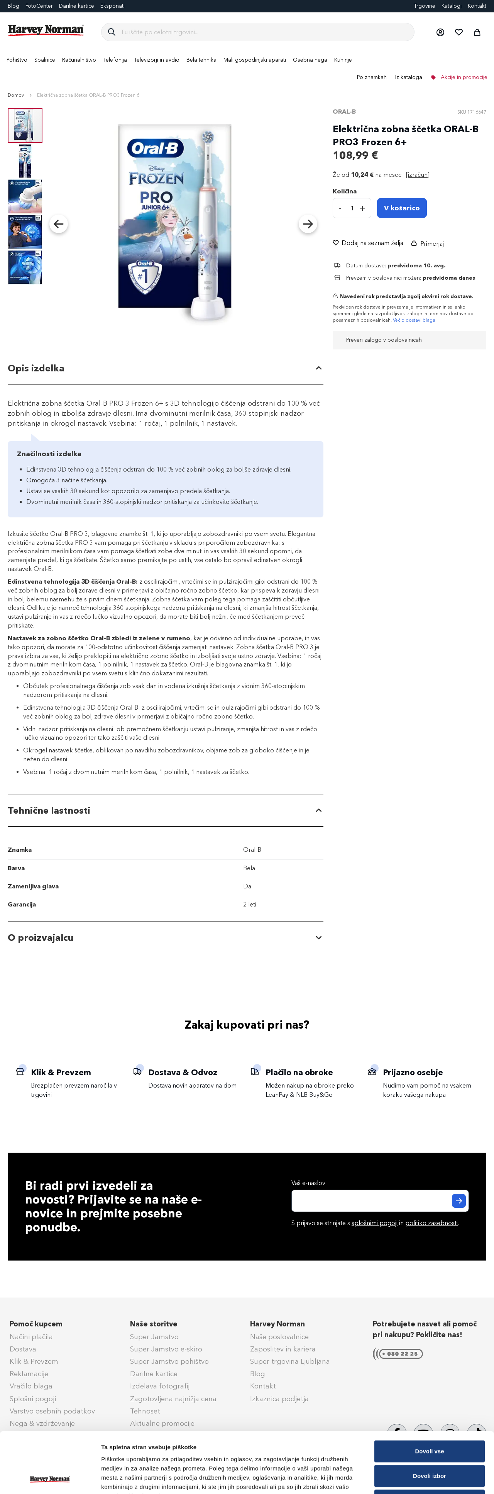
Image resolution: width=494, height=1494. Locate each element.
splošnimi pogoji (375, 1223)
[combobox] (264, 32)
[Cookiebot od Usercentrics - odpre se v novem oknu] (50, 1479)
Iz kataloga (408, 77)
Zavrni (429, 1443)
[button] (440, 32)
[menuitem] (17, 60)
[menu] (247, 68)
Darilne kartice (76, 6)
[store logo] (46, 30)
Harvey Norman (277, 1324)
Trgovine (424, 6)
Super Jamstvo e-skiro (166, 1349)
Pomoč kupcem (36, 1324)
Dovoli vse (429, 1394)
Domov (16, 95)
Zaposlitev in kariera (283, 1349)
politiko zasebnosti (431, 1223)
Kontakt (477, 6)
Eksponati (112, 6)
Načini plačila (31, 1337)
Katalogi (452, 6)
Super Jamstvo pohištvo (169, 1361)
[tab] (165, 368)
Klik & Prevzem (34, 1361)
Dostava (23, 1349)
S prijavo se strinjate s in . (375, 1223)
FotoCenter (39, 6)
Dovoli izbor (429, 1418)
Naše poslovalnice (279, 1337)
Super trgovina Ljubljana (290, 1361)
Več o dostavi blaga (414, 320)
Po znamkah (372, 77)
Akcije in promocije (463, 77)
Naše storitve (154, 1324)
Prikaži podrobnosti (402, 1479)
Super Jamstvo (154, 1337)
